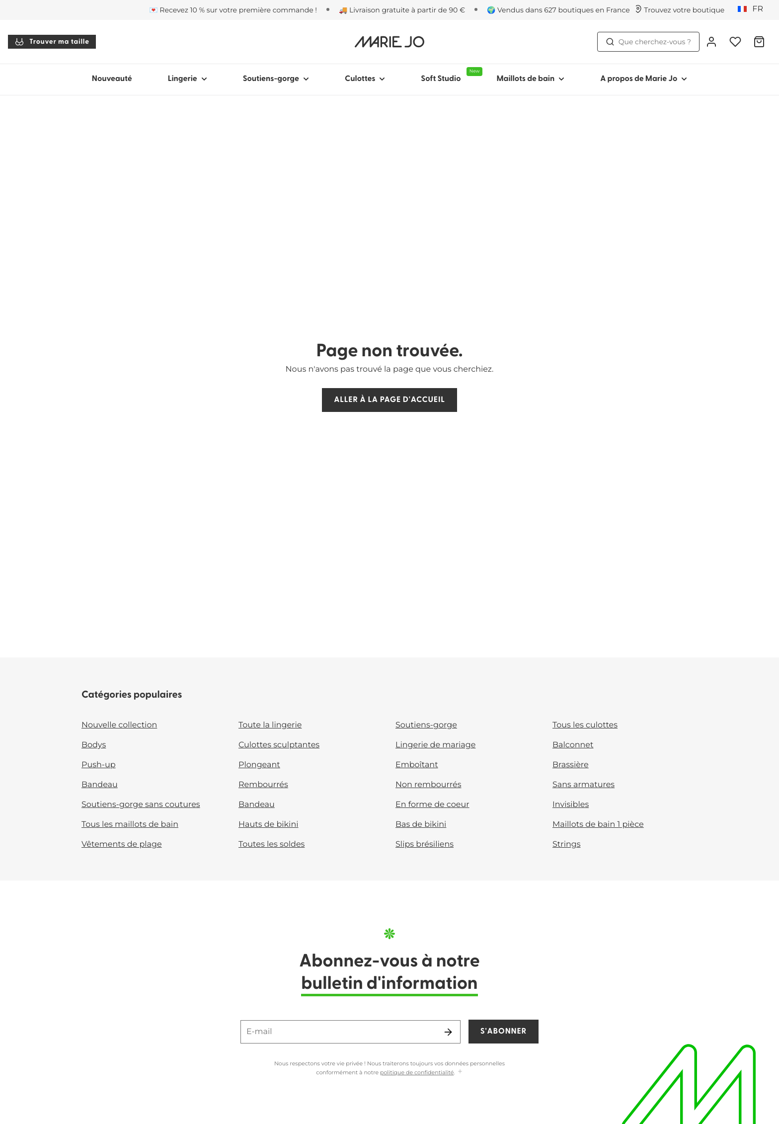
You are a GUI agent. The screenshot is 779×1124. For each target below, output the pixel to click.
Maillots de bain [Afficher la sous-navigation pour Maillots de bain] (530, 79)
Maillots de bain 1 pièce (598, 824)
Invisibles (570, 804)
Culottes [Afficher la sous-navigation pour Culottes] (365, 79)
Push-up (98, 765)
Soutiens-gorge (426, 725)
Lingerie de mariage (435, 745)
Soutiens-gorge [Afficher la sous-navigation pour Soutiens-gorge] (276, 79)
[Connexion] (711, 42)
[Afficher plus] (460, 1072)
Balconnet (573, 745)
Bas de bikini (420, 824)
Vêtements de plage (121, 844)
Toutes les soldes (271, 844)
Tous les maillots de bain (129, 824)
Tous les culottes (585, 725)
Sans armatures (583, 785)
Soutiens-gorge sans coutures (140, 804)
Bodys (93, 745)
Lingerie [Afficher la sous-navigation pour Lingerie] (187, 79)
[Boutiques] (679, 9)
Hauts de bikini (268, 824)
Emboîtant (416, 765)
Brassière (570, 765)
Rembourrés (263, 785)
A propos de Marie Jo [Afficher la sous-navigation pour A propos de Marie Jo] (643, 79)
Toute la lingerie (270, 725)
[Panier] (759, 42)
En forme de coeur (432, 804)
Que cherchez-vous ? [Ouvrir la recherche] (648, 41)
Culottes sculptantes (278, 745)
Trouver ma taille (51, 42)
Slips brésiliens (424, 844)
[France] (753, 9)
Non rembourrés (428, 785)
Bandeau (99, 785)
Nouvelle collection (119, 725)
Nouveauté (112, 79)
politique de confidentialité (417, 1072)
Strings (566, 844)
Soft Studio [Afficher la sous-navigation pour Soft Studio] (449, 75)
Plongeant (259, 765)
